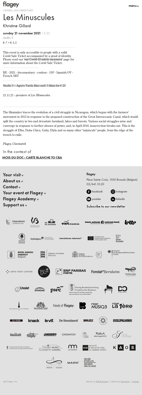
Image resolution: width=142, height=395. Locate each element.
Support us (13, 204)
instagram (121, 191)
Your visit (12, 174)
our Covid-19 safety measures (43, 59)
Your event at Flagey (23, 192)
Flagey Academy (19, 198)
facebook (97, 191)
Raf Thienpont (102, 381)
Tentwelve (125, 381)
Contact (10, 186)
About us (11, 180)
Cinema (8, 10)
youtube (96, 199)
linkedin (120, 199)
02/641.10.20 (95, 184)
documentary (23, 10)
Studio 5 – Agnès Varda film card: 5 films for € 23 (34, 85)
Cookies (135, 381)
